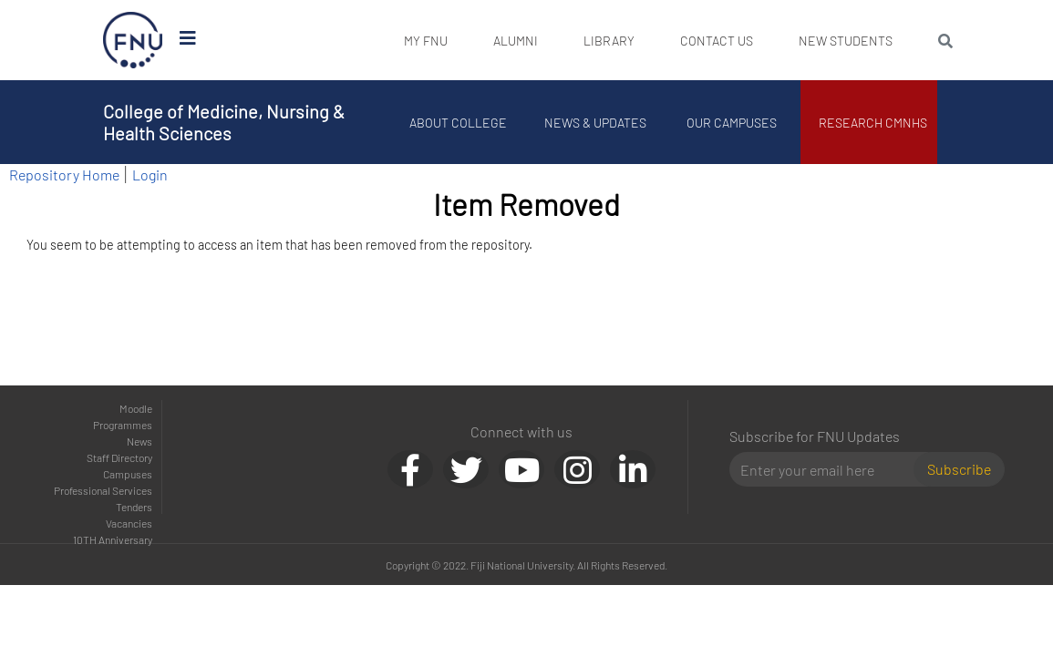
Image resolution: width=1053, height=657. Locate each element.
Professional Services (103, 490)
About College (458, 122)
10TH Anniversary (112, 539)
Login (150, 174)
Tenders (134, 506)
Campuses (127, 473)
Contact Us (716, 40)
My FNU (426, 40)
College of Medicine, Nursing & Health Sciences (224, 122)
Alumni (515, 40)
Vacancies (129, 523)
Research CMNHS (873, 122)
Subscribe (959, 468)
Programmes (122, 424)
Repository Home (64, 174)
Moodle (135, 408)
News (139, 441)
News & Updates (595, 122)
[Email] (828, 469)
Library (609, 40)
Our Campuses (732, 122)
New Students (846, 40)
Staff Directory (119, 457)
